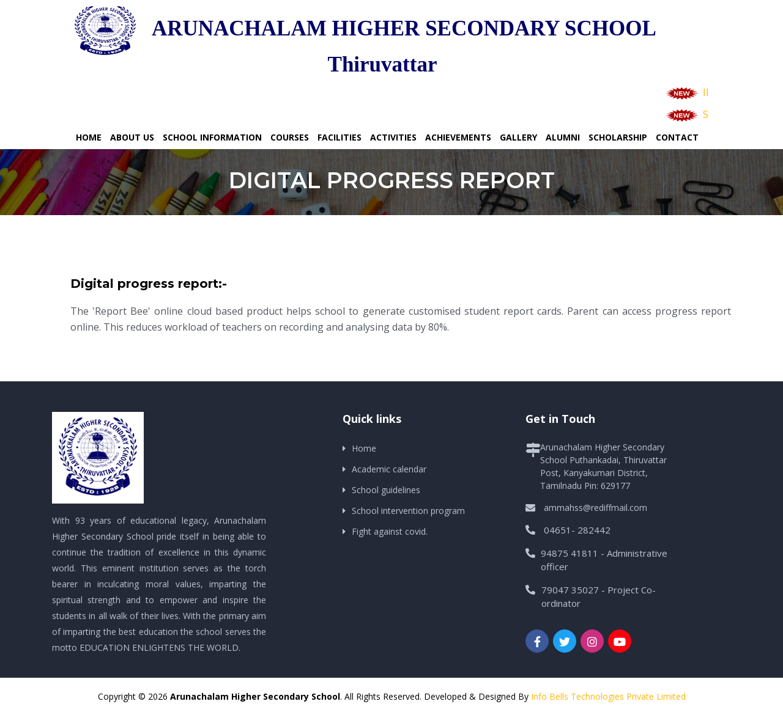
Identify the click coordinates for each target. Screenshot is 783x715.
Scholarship (617, 137)
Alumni (563, 137)
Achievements (458, 137)
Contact (677, 137)
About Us (132, 137)
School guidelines (386, 490)
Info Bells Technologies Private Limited (608, 696)
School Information (212, 137)
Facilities (339, 137)
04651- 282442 (577, 530)
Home (89, 137)
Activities (393, 137)
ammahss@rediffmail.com (595, 507)
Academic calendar (389, 469)
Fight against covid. (390, 531)
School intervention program (408, 510)
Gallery (518, 137)
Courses (289, 137)
